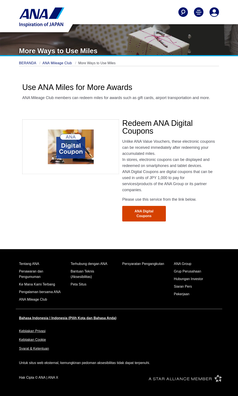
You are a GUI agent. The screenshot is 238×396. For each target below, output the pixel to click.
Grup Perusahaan (187, 271)
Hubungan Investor (188, 279)
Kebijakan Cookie (32, 339)
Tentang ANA (29, 264)
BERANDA (28, 63)
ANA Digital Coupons (144, 213)
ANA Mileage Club (58, 63)
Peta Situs (78, 284)
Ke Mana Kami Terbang (37, 284)
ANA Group (182, 264)
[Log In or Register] (214, 12)
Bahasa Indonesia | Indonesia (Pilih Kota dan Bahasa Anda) (67, 318)
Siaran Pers (183, 286)
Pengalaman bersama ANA (40, 292)
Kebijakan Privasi (32, 331)
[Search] (183, 12)
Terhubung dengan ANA (89, 264)
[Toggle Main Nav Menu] (198, 12)
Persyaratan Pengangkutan (143, 264)
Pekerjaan (181, 294)
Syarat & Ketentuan (34, 348)
